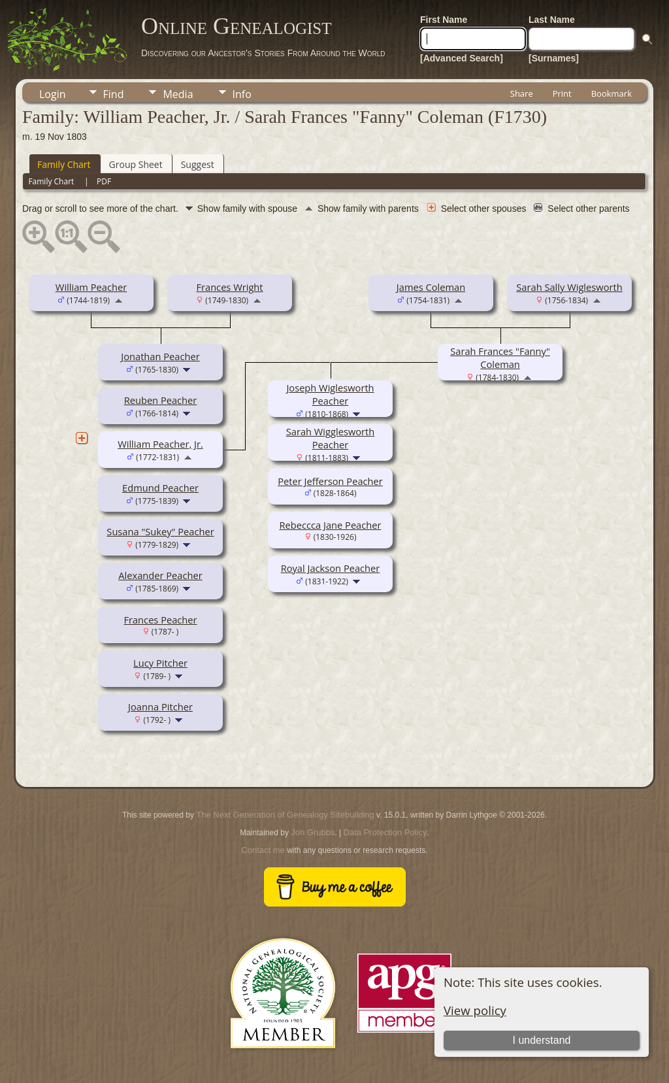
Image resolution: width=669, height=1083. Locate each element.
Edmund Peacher (160, 487)
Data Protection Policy (385, 832)
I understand (542, 1040)
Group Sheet (136, 164)
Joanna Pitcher (160, 706)
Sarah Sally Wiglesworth (569, 286)
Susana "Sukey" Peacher (160, 531)
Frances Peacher (160, 619)
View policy (475, 1010)
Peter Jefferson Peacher (330, 481)
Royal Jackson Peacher (330, 568)
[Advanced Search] (461, 58)
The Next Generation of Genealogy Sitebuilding (285, 815)
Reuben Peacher (160, 400)
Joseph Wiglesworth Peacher (330, 394)
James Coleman (431, 286)
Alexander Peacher (160, 575)
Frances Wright (229, 286)
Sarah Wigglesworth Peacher (330, 438)
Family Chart (64, 164)
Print (562, 93)
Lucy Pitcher (160, 662)
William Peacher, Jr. (160, 443)
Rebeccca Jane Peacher (330, 524)
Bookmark (611, 93)
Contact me (262, 850)
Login (52, 94)
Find (113, 94)
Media (178, 94)
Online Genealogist (236, 26)
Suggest (197, 164)
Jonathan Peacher (160, 356)
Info (242, 94)
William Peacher (91, 286)
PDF (104, 181)
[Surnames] (554, 58)
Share (521, 93)
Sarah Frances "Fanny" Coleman (500, 357)
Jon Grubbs (312, 832)
